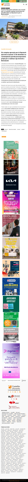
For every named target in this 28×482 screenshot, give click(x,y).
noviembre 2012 (19, 471)
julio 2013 (2, 470)
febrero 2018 (17, 454)
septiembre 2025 (15, 430)
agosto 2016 (21, 459)
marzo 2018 (12, 454)
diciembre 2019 (18, 448)
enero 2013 (8, 471)
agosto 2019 (21, 449)
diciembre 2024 (13, 432)
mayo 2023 (17, 437)
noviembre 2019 (3, 449)
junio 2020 (12, 447)
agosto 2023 (3, 437)
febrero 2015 (17, 464)
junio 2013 (7, 470)
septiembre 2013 (15, 469)
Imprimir (3, 136)
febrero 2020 (8, 448)
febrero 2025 (3, 432)
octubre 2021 (3, 443)
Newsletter (8, 8)
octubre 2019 (9, 449)
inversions (18, 129)
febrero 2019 (3, 452)
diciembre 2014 (3, 465)
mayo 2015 (3, 464)
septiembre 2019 (15, 449)
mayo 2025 (11, 431)
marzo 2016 (21, 460)
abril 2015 (7, 464)
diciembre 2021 (13, 442)
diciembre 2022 (18, 438)
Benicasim (6, 129)
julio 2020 (7, 447)
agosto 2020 (3, 447)
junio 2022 (7, 441)
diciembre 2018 (13, 452)
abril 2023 (21, 437)
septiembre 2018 (9, 453)
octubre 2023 (15, 436)
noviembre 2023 (9, 436)
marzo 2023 (3, 438)
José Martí (22, 129)
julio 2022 (2, 441)
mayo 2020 (17, 447)
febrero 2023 (8, 438)
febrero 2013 (3, 471)
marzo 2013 (21, 470)
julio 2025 (2, 431)
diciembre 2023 (3, 436)
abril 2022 (16, 441)
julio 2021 (19, 443)
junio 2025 (7, 431)
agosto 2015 (15, 463)
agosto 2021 (15, 443)
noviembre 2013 (3, 469)
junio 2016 (7, 460)
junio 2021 (24, 443)
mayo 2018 (3, 454)
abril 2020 (21, 447)
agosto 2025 (21, 430)
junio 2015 (24, 463)
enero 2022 (8, 442)
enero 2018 (22, 454)
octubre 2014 (15, 465)
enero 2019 (8, 452)
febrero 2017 (8, 458)
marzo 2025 (21, 431)
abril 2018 (7, 454)
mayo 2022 (11, 441)
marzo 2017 (3, 458)
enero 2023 (13, 438)
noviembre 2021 (19, 442)
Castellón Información (6, 49)
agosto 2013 (21, 469)
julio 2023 (7, 437)
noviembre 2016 (3, 459)
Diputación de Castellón (12, 129)
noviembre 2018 (19, 452)
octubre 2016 (9, 459)
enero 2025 (8, 432)
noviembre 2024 (19, 432)
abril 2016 (16, 460)
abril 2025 (16, 431)
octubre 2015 (3, 463)
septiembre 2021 (9, 443)
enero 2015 (22, 464)
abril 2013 (16, 470)
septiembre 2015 (9, 463)
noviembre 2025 (3, 430)
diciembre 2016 (18, 458)
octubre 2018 (3, 453)
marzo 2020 (3, 448)
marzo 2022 (21, 441)
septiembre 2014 (21, 465)
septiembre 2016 (15, 459)
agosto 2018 (15, 453)
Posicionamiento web (15, 480)
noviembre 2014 (9, 465)
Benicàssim (3, 8)
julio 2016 (2, 460)
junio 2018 (24, 453)
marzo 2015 (12, 464)
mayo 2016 (11, 460)
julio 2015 (19, 463)
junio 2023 (12, 437)
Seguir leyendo (14, 41)
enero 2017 (13, 458)
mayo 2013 (11, 470)
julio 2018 (19, 453)
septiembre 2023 (21, 436)
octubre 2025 (9, 430)
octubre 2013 (9, 469)
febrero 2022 (3, 442)
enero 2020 (13, 448)
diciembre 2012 (13, 471)
